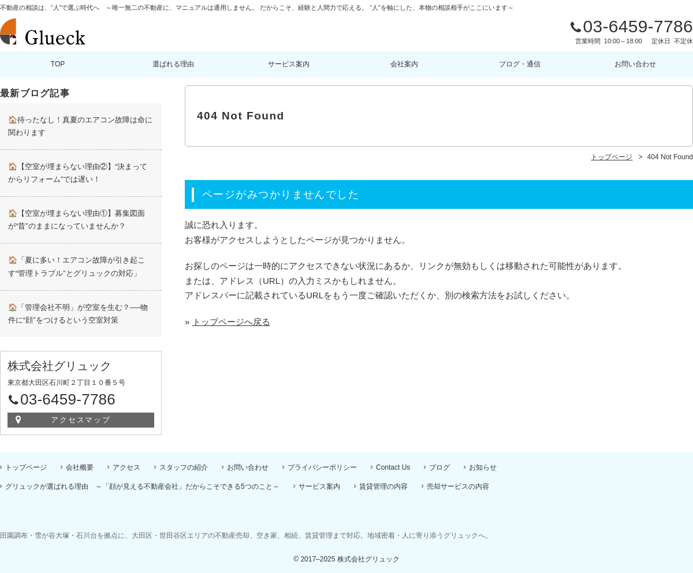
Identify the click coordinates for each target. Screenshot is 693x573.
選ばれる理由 (173, 64)
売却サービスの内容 (458, 486)
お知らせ (483, 467)
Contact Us (393, 467)
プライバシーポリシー (322, 467)
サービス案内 (289, 64)
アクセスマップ (81, 419)
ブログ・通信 (520, 64)
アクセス (126, 467)
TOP (58, 64)
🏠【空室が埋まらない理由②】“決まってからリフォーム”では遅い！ (77, 172)
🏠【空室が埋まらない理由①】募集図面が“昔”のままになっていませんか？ (76, 219)
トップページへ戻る (231, 322)
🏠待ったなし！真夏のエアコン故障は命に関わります (80, 126)
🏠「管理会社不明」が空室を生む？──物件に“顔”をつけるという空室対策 (78, 313)
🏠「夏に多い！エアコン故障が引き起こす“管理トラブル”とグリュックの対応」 (76, 266)
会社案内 (404, 64)
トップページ (26, 467)
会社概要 (80, 467)
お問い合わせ (635, 64)
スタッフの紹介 (183, 467)
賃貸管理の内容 (383, 486)
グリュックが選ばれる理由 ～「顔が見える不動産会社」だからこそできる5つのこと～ (142, 486)
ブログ (439, 467)
